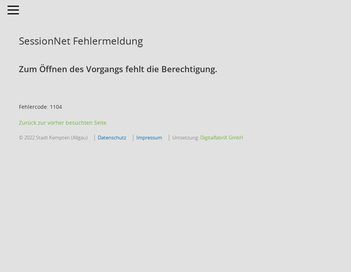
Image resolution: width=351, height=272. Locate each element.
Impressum (149, 137)
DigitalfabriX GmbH (221, 137)
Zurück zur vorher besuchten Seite (63, 122)
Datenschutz (112, 137)
